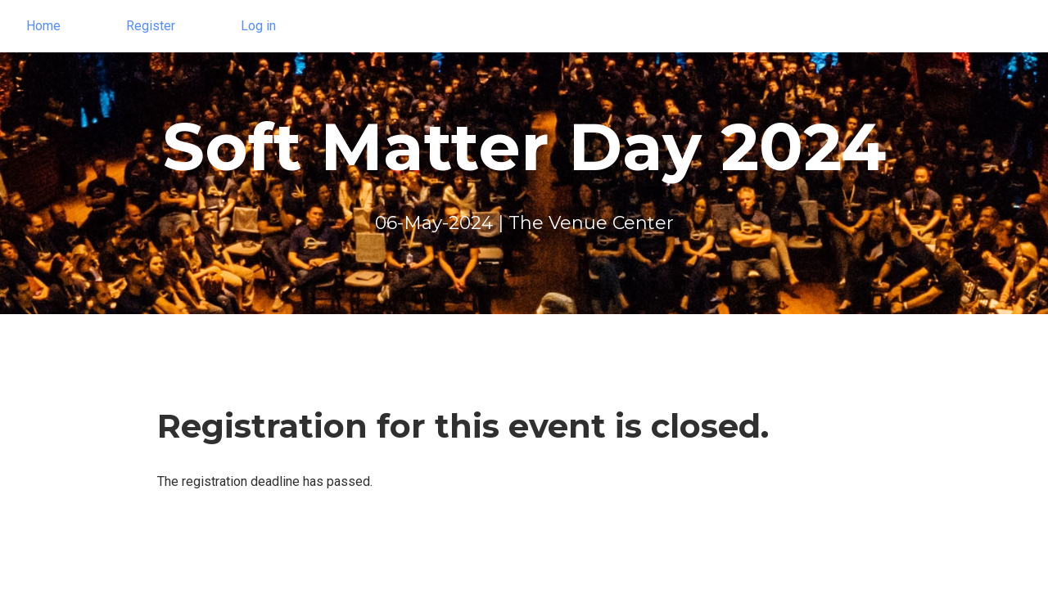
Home (43, 26)
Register (150, 26)
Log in (258, 26)
